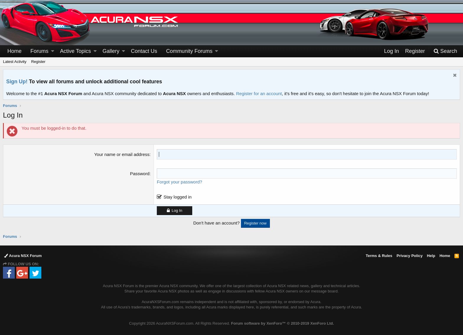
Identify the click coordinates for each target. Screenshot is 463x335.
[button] (53, 51)
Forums (39, 51)
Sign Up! (16, 81)
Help (431, 255)
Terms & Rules (379, 255)
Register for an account (259, 93)
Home (14, 51)
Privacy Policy (410, 255)
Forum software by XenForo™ (282, 323)
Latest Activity (14, 61)
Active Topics (75, 51)
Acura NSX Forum (23, 255)
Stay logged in (178, 196)
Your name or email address (121, 154)
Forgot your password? (179, 181)
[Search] (445, 51)
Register (38, 61)
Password (139, 173)
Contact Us (144, 51)
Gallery (110, 51)
